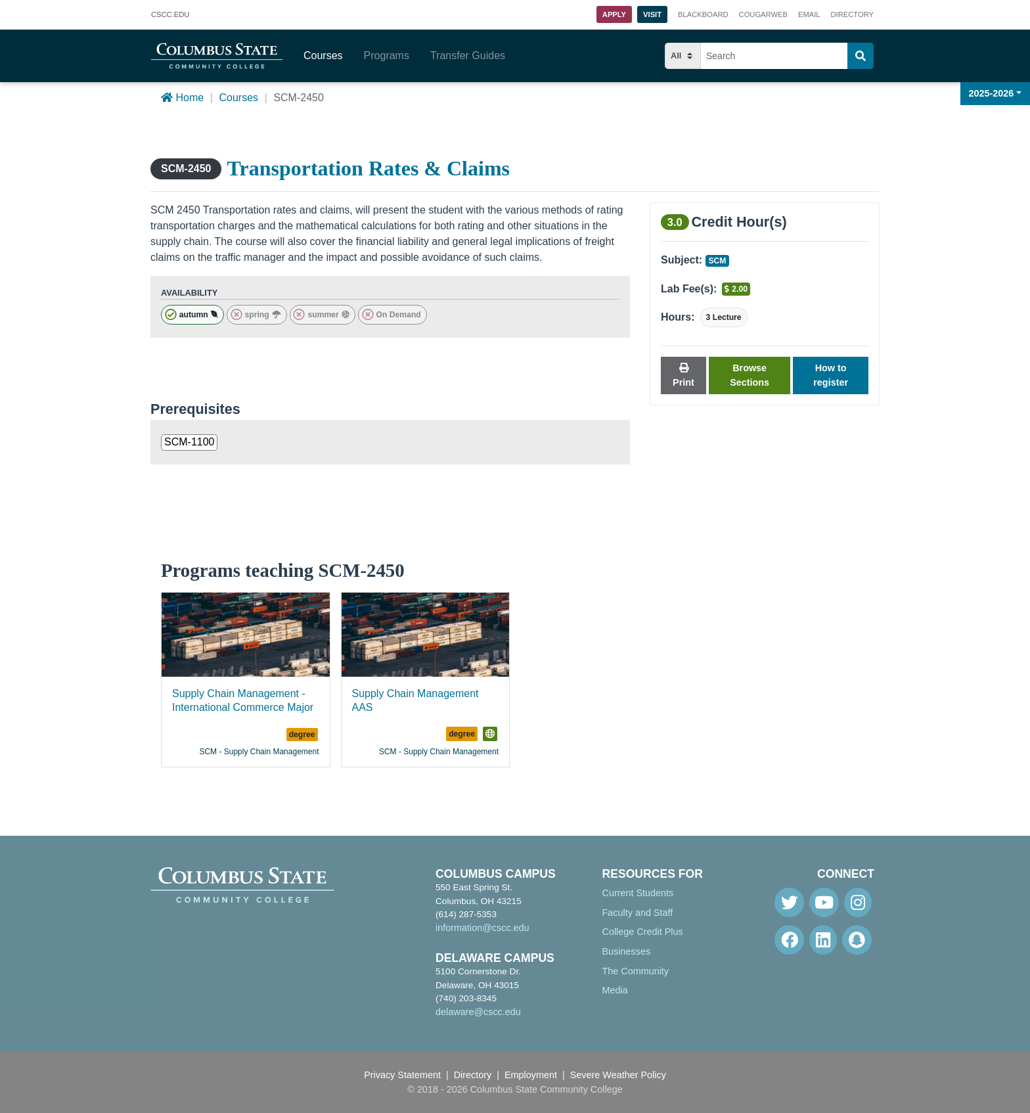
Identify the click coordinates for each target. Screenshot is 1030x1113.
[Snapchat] (857, 940)
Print (683, 375)
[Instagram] (857, 902)
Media (615, 990)
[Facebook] (789, 940)
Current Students (638, 893)
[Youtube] (824, 902)
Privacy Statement (402, 1075)
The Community (635, 971)
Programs (386, 55)
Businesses (626, 951)
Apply (614, 14)
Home (182, 97)
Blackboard (703, 14)
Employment (530, 1075)
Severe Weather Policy (618, 1075)
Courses (323, 55)
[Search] (860, 56)
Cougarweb (763, 14)
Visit (652, 14)
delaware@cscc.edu (478, 1012)
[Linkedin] (823, 940)
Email (809, 14)
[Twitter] (789, 902)
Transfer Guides (467, 55)
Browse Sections (749, 375)
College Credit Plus (642, 931)
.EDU (170, 15)
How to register (830, 375)
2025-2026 (991, 93)
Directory (852, 14)
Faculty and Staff (637, 912)
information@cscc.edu (482, 927)
